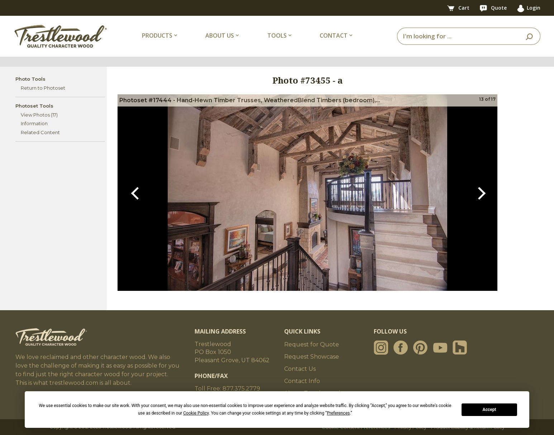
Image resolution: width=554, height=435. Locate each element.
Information (34, 123)
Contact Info (302, 381)
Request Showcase (311, 356)
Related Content (40, 132)
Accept (489, 409)
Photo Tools (30, 79)
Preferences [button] (338, 413)
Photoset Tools (34, 106)
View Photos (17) (39, 115)
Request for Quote (311, 344)
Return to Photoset (43, 88)
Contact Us (300, 368)
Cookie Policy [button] (196, 413)
